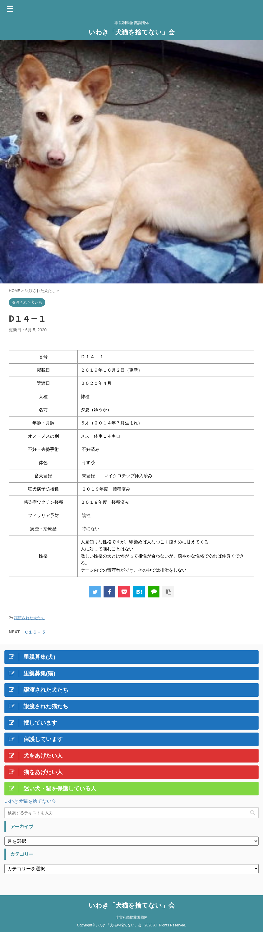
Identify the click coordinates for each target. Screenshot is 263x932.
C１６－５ (35, 631)
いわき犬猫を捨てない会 (30, 801)
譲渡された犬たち (29, 618)
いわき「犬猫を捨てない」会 (132, 32)
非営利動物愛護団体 (131, 916)
